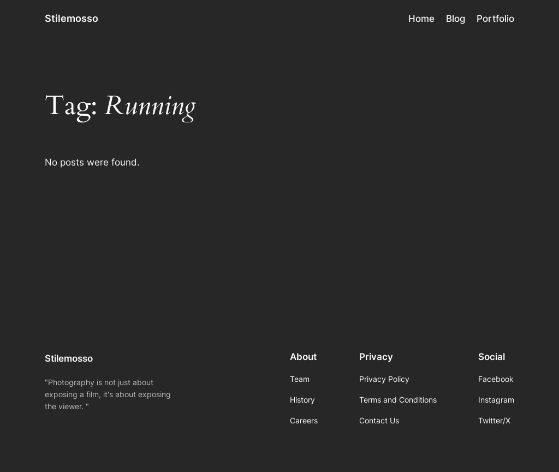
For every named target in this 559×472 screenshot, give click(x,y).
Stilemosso (71, 18)
